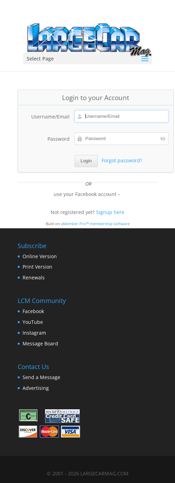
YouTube (33, 322)
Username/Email (50, 116)
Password (58, 139)
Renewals (34, 277)
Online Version (40, 256)
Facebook (33, 311)
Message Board (40, 343)
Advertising (36, 388)
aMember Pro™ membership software (95, 223)
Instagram (34, 332)
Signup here (110, 212)
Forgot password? (122, 160)
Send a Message (41, 377)
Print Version (37, 266)
